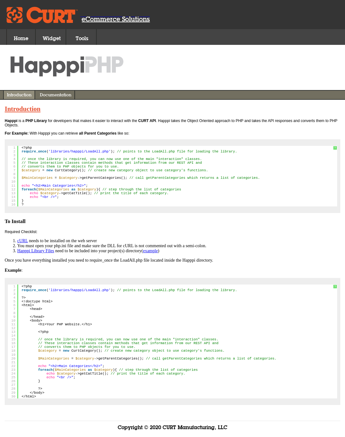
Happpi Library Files (35, 250)
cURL (22, 240)
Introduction (19, 95)
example (150, 250)
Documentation (55, 95)
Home (21, 38)
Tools (82, 38)
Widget (52, 38)
